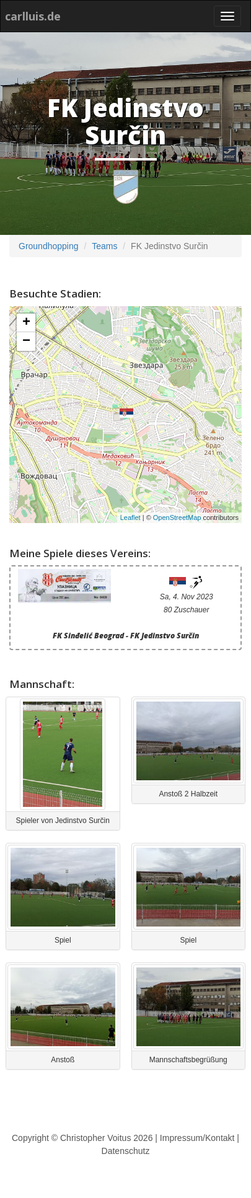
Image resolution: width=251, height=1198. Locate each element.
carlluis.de (33, 16)
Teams (104, 246)
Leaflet (130, 517)
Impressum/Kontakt (197, 1138)
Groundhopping (49, 246)
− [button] (26, 341)
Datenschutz (126, 1151)
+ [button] (26, 323)
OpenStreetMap (177, 517)
